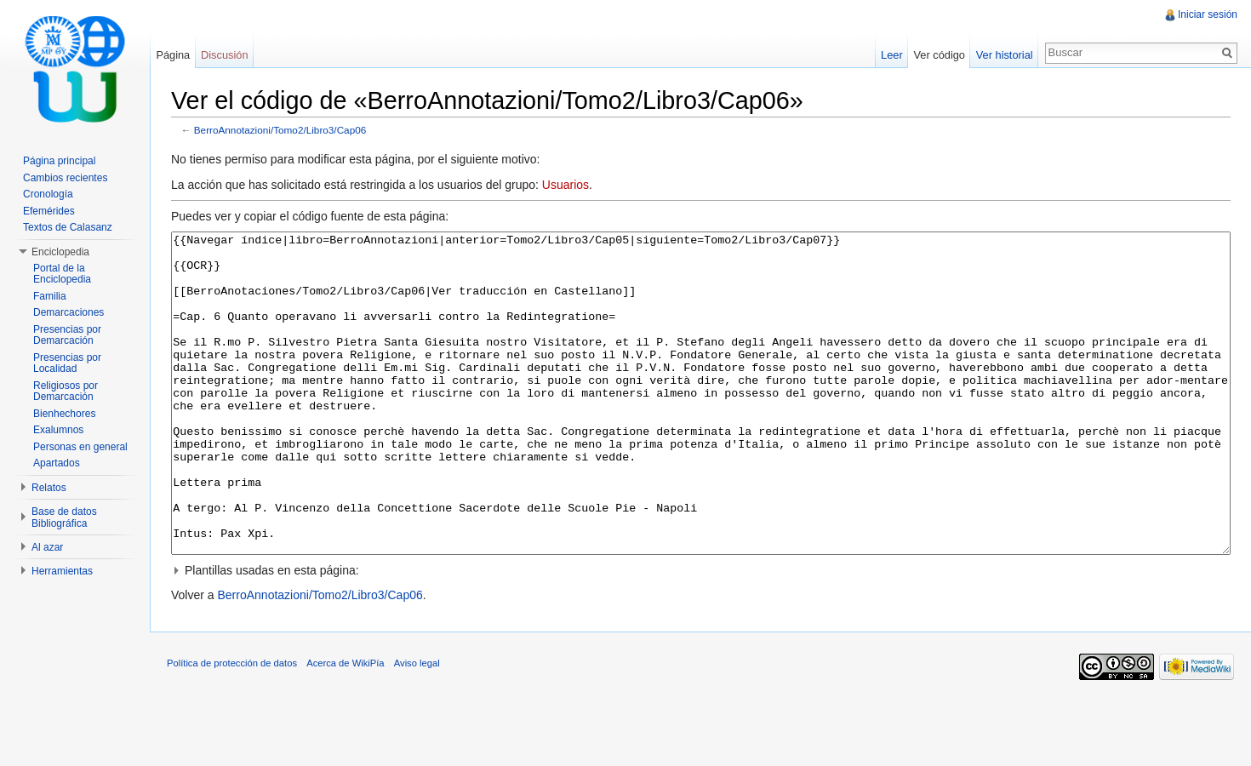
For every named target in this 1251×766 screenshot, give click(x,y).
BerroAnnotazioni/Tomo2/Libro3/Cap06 (280, 129)
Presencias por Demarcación (67, 335)
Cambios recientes (65, 178)
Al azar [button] (47, 547)
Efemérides (49, 211)
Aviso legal (417, 727)
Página (173, 55)
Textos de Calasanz (67, 227)
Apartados (56, 463)
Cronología (48, 194)
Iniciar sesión (1207, 14)
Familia (49, 296)
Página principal (59, 161)
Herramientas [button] (62, 571)
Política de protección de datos (232, 727)
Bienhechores (64, 414)
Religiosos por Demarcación (65, 391)
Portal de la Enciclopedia (62, 274)
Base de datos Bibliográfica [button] (64, 517)
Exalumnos (58, 430)
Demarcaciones (68, 312)
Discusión (224, 55)
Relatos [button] (48, 488)
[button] (701, 634)
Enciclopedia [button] (60, 252)
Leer (892, 55)
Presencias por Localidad (67, 363)
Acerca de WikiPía (345, 727)
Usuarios (565, 185)
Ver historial (1004, 55)
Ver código (938, 55)
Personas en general (80, 447)
